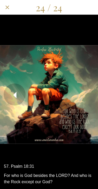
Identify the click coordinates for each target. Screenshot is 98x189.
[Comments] (77, 7)
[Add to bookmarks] (90, 7)
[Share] (63, 7)
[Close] (7, 7)
